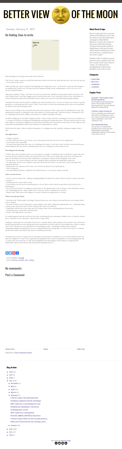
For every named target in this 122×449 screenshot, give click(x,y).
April (13, 389)
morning (14, 260)
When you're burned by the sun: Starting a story (28, 422)
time (26, 260)
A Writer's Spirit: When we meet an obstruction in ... (29, 419)
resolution (95, 87)
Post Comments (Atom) (23, 353)
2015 (11, 432)
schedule (21, 260)
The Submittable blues (100, 125)
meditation (96, 84)
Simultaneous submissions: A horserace (24, 407)
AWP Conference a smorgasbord (22, 413)
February (14, 395)
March (13, 392)
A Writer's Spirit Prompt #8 (102, 111)
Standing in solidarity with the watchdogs (25, 401)
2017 (11, 381)
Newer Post (10, 349)
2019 (11, 375)
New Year (95, 82)
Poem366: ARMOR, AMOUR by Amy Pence (25, 416)
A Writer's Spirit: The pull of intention (24, 398)
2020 (11, 372)
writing (31, 260)
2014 (11, 435)
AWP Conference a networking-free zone (25, 404)
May (12, 386)
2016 (11, 429)
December (15, 383)
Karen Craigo (66, 441)
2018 (11, 378)
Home (46, 349)
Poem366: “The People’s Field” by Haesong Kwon (102, 99)
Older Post (81, 349)
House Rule (96, 79)
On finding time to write (19, 410)
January (14, 425)
